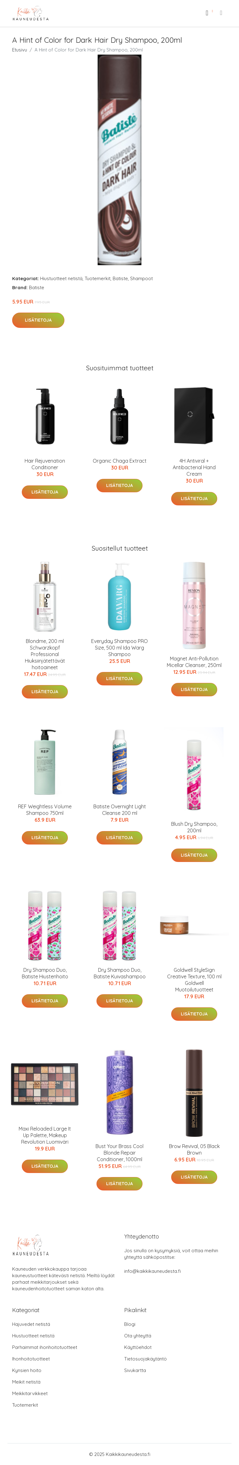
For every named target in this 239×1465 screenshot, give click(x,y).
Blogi (129, 1324)
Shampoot (141, 278)
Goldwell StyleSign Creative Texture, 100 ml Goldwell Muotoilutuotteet (194, 980)
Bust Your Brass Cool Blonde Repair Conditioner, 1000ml (119, 1152)
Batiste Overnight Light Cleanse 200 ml (119, 809)
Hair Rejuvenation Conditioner (45, 464)
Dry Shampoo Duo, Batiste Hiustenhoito (45, 973)
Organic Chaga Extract (120, 461)
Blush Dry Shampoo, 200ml (194, 827)
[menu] (221, 12)
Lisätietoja (38, 320)
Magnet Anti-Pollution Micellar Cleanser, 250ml (194, 661)
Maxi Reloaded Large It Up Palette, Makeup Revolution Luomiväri (45, 1135)
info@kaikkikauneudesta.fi (152, 1271)
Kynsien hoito (26, 1370)
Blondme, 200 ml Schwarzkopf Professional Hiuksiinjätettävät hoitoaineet (45, 654)
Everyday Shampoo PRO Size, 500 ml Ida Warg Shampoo (119, 647)
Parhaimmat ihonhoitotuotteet (44, 1347)
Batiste (120, 278)
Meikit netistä (26, 1382)
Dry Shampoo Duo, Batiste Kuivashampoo (120, 973)
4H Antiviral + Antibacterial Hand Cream (194, 467)
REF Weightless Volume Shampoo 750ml (45, 809)
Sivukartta (135, 1370)
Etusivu (19, 50)
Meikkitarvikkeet (30, 1393)
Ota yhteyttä (137, 1336)
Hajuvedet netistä (31, 1324)
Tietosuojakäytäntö (145, 1359)
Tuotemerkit (97, 278)
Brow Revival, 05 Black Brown (194, 1149)
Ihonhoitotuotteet (31, 1359)
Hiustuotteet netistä (61, 278)
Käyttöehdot (138, 1347)
